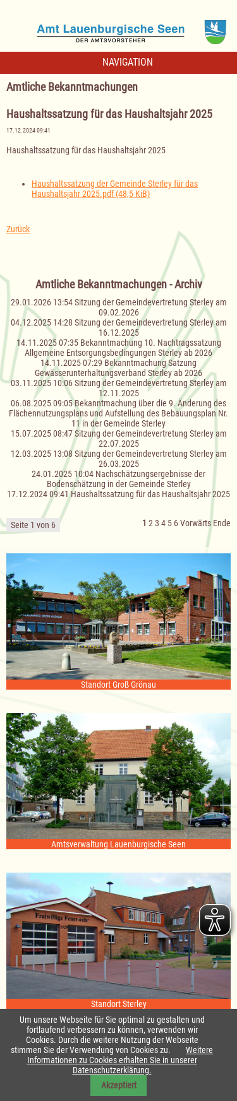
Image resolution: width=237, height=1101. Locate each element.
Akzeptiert (119, 1085)
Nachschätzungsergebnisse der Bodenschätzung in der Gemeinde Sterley (126, 479)
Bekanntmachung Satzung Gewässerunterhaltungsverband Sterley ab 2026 (118, 368)
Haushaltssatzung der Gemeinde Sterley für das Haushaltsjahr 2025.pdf (115, 189)
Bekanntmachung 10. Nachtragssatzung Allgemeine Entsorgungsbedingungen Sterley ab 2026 (123, 348)
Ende (222, 523)
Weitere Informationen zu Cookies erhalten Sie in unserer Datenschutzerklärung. (120, 1060)
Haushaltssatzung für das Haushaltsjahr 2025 (150, 494)
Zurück (18, 229)
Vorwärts (195, 523)
